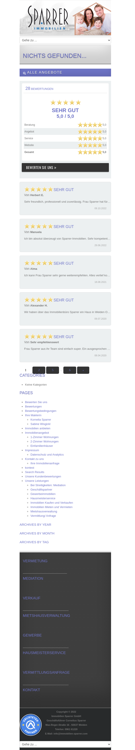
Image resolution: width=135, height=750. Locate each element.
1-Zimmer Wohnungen (44, 437)
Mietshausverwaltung (43, 511)
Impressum (32, 450)
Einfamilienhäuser (41, 445)
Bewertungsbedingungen (40, 410)
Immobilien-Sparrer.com (65, 22)
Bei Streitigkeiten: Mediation (48, 485)
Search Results (34, 472)
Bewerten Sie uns (41, 167)
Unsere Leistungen (37, 480)
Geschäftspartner (41, 489)
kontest (29, 467)
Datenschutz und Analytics (47, 454)
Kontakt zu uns (34, 459)
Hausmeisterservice (42, 498)
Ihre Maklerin (33, 415)
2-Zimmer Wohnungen (44, 441)
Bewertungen (33, 406)
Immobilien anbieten (37, 428)
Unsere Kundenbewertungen (43, 476)
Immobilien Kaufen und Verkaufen (51, 502)
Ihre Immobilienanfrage (44, 463)
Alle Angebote (42, 72)
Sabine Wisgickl (40, 424)
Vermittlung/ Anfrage (43, 515)
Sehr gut (49, 190)
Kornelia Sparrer (40, 419)
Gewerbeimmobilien (43, 494)
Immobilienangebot (37, 432)
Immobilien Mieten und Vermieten (51, 507)
